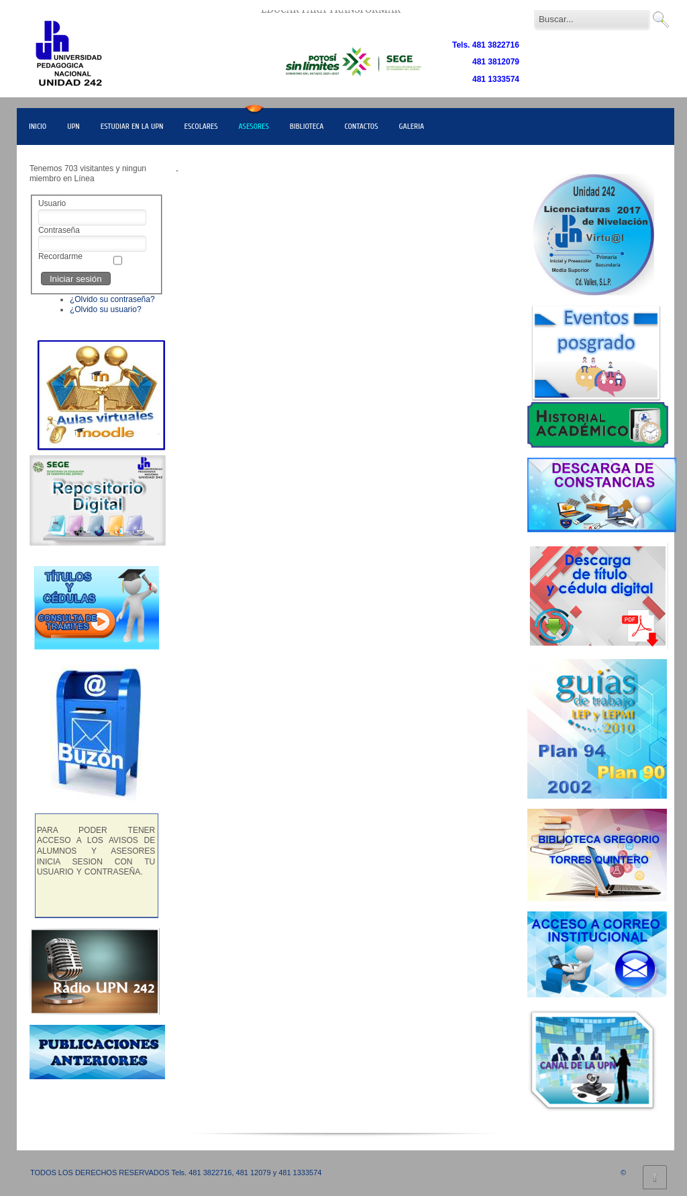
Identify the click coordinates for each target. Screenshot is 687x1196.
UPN (73, 126)
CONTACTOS (361, 126)
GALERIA (412, 126)
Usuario (52, 203)
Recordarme (60, 256)
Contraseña (59, 230)
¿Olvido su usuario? (106, 309)
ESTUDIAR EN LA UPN (132, 126)
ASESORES (254, 126)
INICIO (37, 126)
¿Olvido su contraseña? (112, 299)
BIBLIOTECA (307, 126)
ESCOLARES (201, 126)
